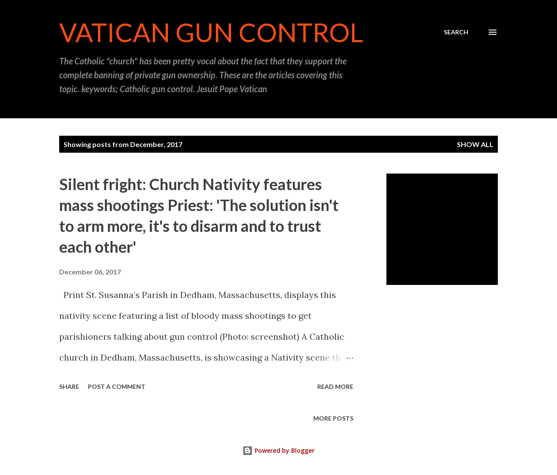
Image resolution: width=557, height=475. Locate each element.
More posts (333, 418)
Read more (335, 386)
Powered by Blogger (278, 450)
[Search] (456, 32)
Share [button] (69, 386)
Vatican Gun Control (211, 32)
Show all (475, 144)
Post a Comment (116, 386)
